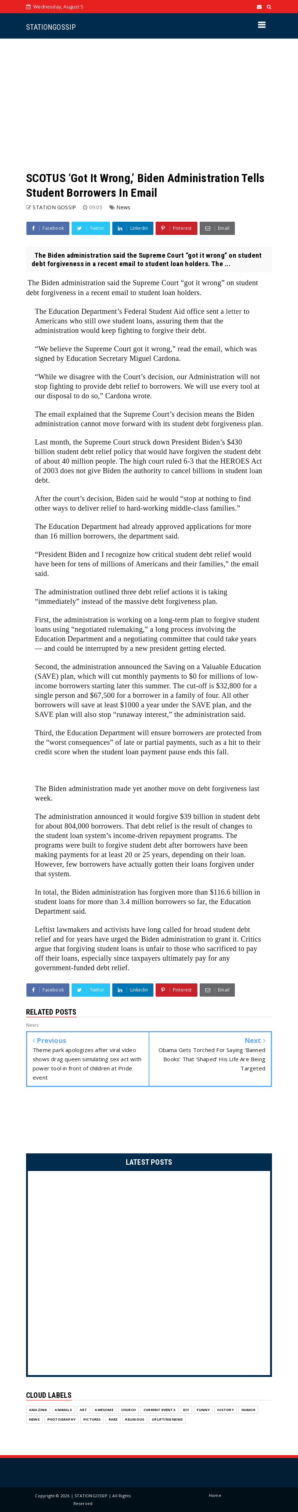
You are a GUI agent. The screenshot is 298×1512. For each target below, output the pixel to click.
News (123, 207)
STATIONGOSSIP (51, 27)
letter (234, 311)
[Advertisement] (149, 104)
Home (215, 1495)
